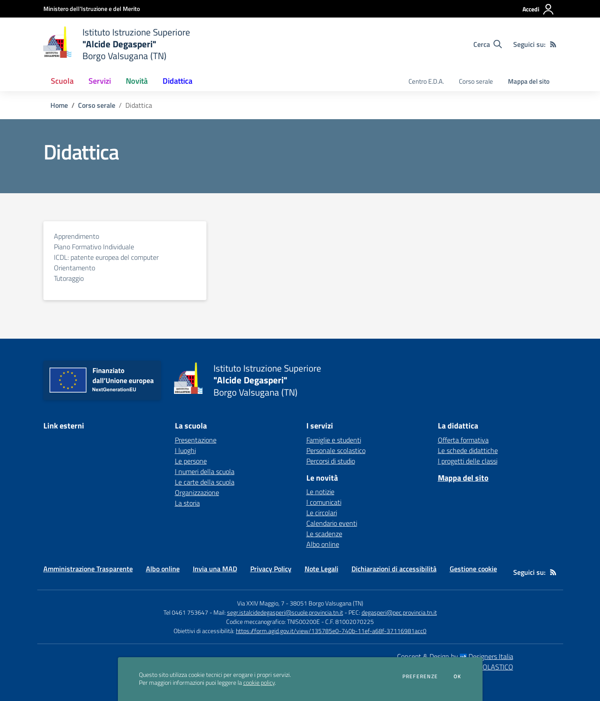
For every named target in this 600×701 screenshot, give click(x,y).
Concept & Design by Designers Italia (455, 656)
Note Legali (321, 568)
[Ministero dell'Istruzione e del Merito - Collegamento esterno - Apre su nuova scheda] (91, 8)
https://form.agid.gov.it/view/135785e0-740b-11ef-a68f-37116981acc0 (331, 630)
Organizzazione (197, 492)
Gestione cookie (473, 568)
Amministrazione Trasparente (88, 568)
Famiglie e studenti (333, 440)
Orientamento (74, 267)
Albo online (322, 544)
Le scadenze (324, 533)
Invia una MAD (215, 568)
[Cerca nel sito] (487, 44)
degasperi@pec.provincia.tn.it (399, 612)
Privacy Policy (270, 568)
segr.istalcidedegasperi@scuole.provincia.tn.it (285, 612)
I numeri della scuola (204, 471)
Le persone (191, 461)
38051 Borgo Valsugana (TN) (326, 603)
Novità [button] (137, 81)
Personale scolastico (336, 450)
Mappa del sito (529, 81)
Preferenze (420, 676)
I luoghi (185, 450)
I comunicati (323, 502)
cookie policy (259, 682)
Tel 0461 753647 (185, 612)
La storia (187, 503)
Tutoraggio (69, 278)
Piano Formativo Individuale (94, 246)
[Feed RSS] (553, 44)
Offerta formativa (463, 440)
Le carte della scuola (204, 482)
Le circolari (321, 512)
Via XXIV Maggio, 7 (260, 603)
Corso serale (96, 105)
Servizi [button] (100, 81)
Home (59, 105)
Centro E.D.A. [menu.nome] (426, 81)
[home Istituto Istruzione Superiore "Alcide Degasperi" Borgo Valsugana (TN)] (117, 44)
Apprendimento (76, 236)
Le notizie (320, 491)
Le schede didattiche (468, 450)
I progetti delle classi (467, 461)
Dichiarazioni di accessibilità (394, 568)
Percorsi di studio (330, 461)
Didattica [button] (177, 81)
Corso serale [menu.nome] (476, 81)
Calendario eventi (331, 523)
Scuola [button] (62, 81)
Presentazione (196, 440)
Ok (458, 676)
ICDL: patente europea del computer (106, 257)
